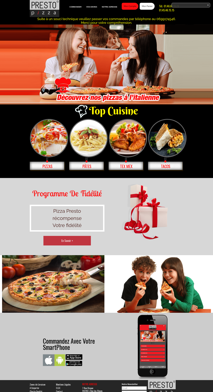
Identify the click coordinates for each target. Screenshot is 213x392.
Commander (75, 7)
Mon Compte (130, 6)
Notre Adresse (109, 7)
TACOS (165, 166)
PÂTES (86, 166)
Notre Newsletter (130, 384)
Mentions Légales (63, 384)
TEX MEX (126, 166)
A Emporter (34, 388)
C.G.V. (58, 388)
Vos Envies (91, 7)
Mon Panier (147, 6)
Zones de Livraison (37, 384)
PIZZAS (47, 166)
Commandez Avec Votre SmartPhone (69, 344)
